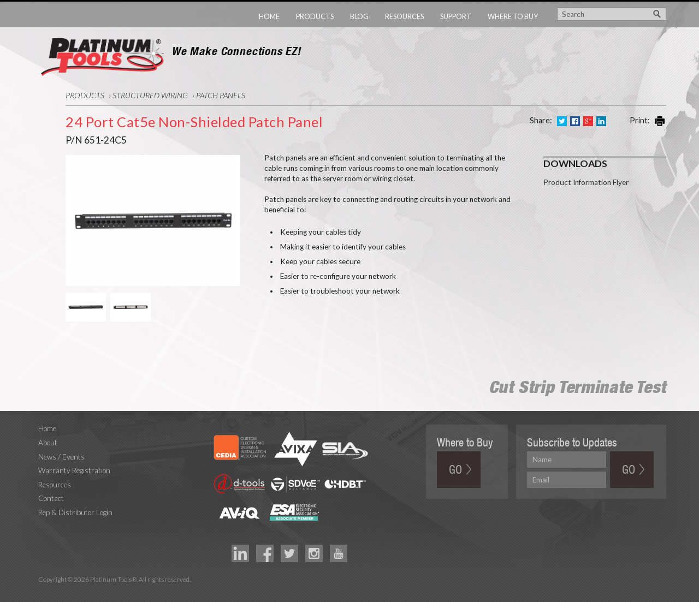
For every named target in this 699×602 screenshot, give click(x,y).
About (47, 442)
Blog (359, 16)
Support (455, 16)
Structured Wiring (150, 95)
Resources (404, 16)
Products (315, 16)
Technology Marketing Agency (44, 592)
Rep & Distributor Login (75, 512)
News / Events (61, 456)
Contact (51, 498)
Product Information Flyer (586, 182)
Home (269, 16)
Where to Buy (513, 16)
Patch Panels (220, 95)
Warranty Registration (74, 470)
